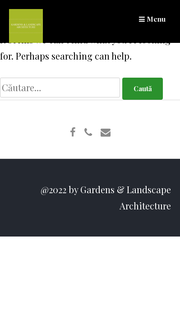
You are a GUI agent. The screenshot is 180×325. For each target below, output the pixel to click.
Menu (152, 18)
